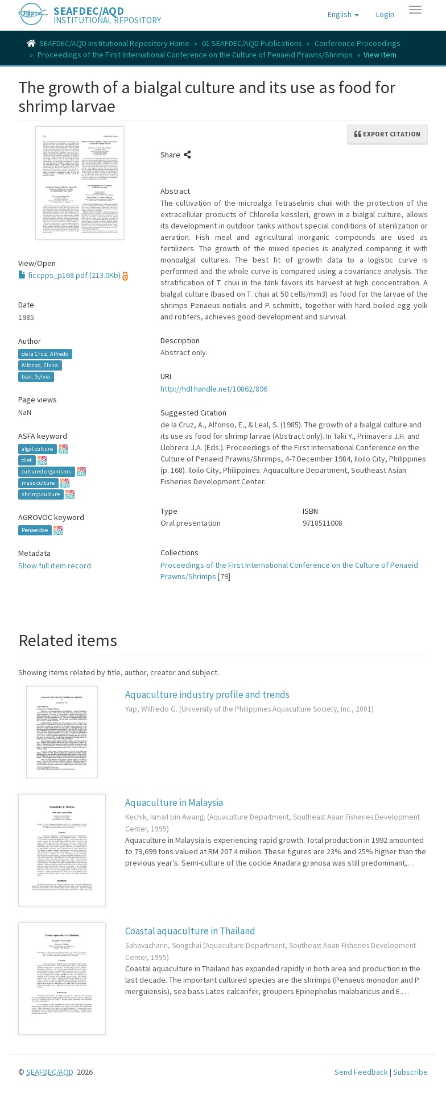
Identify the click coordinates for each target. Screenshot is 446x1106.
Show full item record (54, 565)
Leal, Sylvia (36, 376)
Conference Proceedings (357, 43)
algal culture (37, 448)
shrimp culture (41, 494)
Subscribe (410, 1072)
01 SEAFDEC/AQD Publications (252, 43)
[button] (343, 14)
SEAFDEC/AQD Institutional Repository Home (114, 43)
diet (27, 460)
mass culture (38, 483)
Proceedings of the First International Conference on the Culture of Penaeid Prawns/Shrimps (195, 54)
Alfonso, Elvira (40, 365)
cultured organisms (46, 471)
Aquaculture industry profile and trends (207, 694)
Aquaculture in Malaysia (174, 802)
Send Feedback (361, 1072)
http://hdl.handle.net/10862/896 (213, 389)
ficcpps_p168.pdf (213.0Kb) (69, 275)
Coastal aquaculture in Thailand (190, 931)
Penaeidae (35, 530)
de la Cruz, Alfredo (45, 353)
